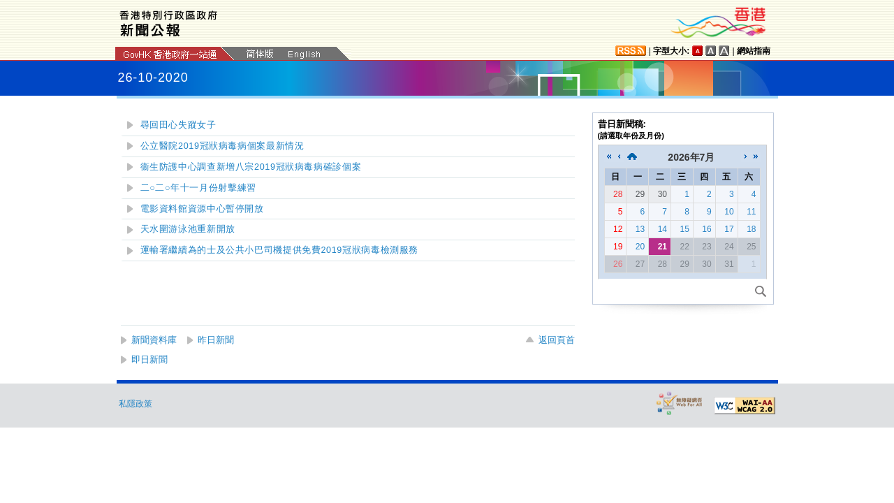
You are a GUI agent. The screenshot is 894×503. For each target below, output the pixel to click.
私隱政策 (135, 404)
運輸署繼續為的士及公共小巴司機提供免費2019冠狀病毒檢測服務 (279, 250)
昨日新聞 (216, 340)
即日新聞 (149, 359)
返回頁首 (556, 340)
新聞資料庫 (154, 340)
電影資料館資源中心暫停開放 (202, 209)
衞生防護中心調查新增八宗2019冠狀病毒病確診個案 (251, 167)
